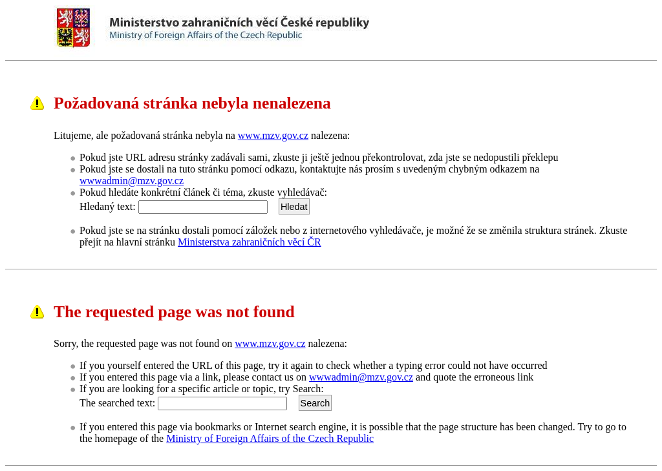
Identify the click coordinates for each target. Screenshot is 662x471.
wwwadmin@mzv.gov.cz (132, 180)
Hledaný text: (108, 206)
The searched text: (117, 402)
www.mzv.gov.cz (273, 135)
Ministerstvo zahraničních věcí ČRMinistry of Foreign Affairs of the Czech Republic (312, 31)
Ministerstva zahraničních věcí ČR (249, 241)
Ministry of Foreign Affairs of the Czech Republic (270, 438)
